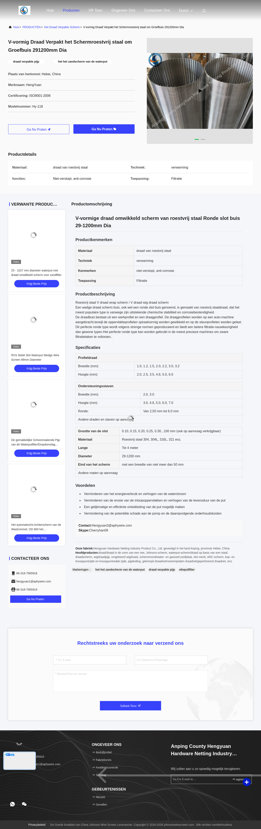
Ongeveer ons (123, 10)
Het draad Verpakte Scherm (62, 27)
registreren (240, 779)
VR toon (95, 10)
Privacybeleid (36, 824)
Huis (50, 10)
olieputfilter (187, 569)
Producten (71, 10)
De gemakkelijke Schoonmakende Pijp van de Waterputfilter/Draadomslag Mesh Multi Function (35, 444)
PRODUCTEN (31, 27)
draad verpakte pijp (162, 569)
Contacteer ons (157, 10)
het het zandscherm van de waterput (120, 569)
